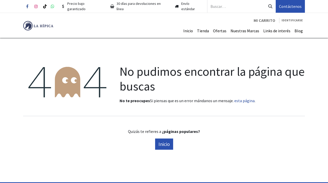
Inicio (164, 144)
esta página (244, 100)
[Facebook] (27, 6)
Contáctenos (290, 6)
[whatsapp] (52, 6)
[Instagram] (36, 6)
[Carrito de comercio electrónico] (264, 20)
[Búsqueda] (270, 6)
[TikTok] (45, 6)
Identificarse (292, 20)
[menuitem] (188, 31)
